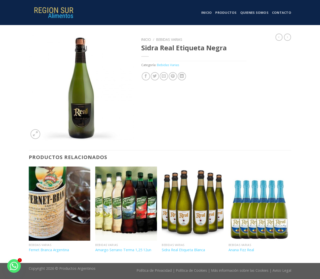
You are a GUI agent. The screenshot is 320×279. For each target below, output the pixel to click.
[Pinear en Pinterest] (173, 76)
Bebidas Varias (169, 39)
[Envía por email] (164, 76)
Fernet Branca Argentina (49, 250)
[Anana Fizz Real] (259, 204)
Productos (225, 12)
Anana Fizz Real (241, 250)
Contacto (281, 12)
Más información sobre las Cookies (239, 270)
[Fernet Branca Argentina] (59, 204)
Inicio (206, 12)
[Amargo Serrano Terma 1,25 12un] (126, 204)
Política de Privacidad (154, 270)
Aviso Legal (281, 270)
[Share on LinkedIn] (182, 76)
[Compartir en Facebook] (146, 76)
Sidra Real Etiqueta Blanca (183, 250)
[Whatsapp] (14, 266)
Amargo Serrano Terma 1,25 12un (123, 250)
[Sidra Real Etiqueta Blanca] (193, 204)
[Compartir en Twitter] (155, 76)
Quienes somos (254, 12)
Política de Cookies (191, 270)
